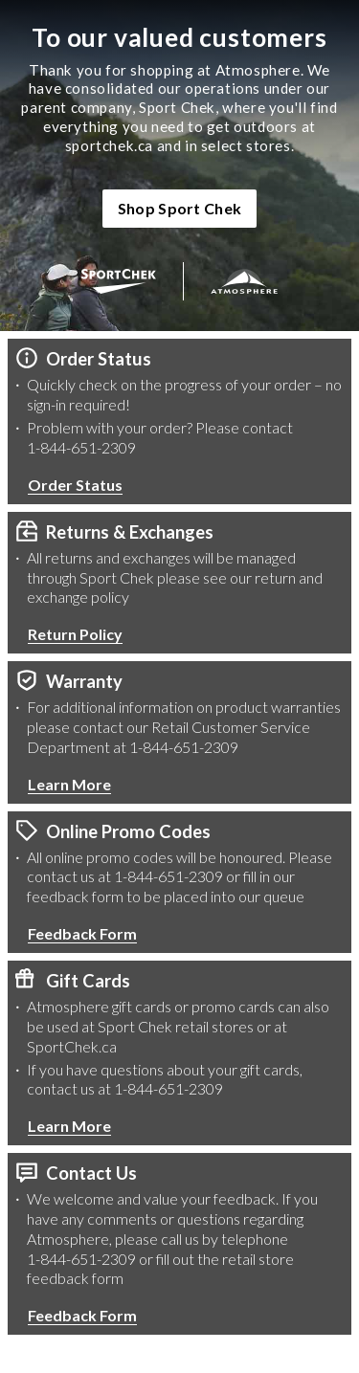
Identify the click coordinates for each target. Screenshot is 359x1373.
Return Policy (75, 634)
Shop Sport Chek (180, 208)
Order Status (75, 485)
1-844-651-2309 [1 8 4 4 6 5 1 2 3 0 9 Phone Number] (81, 447)
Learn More (69, 784)
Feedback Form (82, 933)
